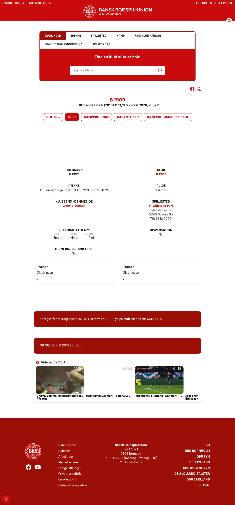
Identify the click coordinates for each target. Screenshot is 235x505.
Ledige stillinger (69, 468)
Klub (161, 170)
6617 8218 (154, 319)
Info (72, 117)
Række (74, 186)
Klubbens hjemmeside (74, 201)
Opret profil (221, 3)
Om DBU (6, 3)
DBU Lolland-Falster (192, 473)
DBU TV (20, 3)
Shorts (74, 234)
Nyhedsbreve (67, 445)
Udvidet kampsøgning (63, 44)
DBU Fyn (203, 456)
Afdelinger (65, 456)
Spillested (161, 201)
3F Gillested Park (161, 206)
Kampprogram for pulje (168, 117)
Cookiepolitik (67, 479)
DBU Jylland (199, 462)
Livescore (101, 44)
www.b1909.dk (74, 206)
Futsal (204, 485)
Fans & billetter (39, 3)
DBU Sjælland (198, 479)
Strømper (91, 234)
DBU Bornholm (197, 451)
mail (126, 319)
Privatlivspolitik (69, 473)
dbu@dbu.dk (133, 462)
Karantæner (128, 117)
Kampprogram (96, 117)
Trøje (56, 234)
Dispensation (161, 230)
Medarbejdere (68, 462)
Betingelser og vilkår (72, 485)
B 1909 (161, 174)
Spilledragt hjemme (74, 230)
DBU (206, 445)
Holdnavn (74, 170)
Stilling (53, 117)
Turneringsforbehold (74, 249)
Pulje (161, 186)
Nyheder (64, 451)
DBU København (196, 468)
